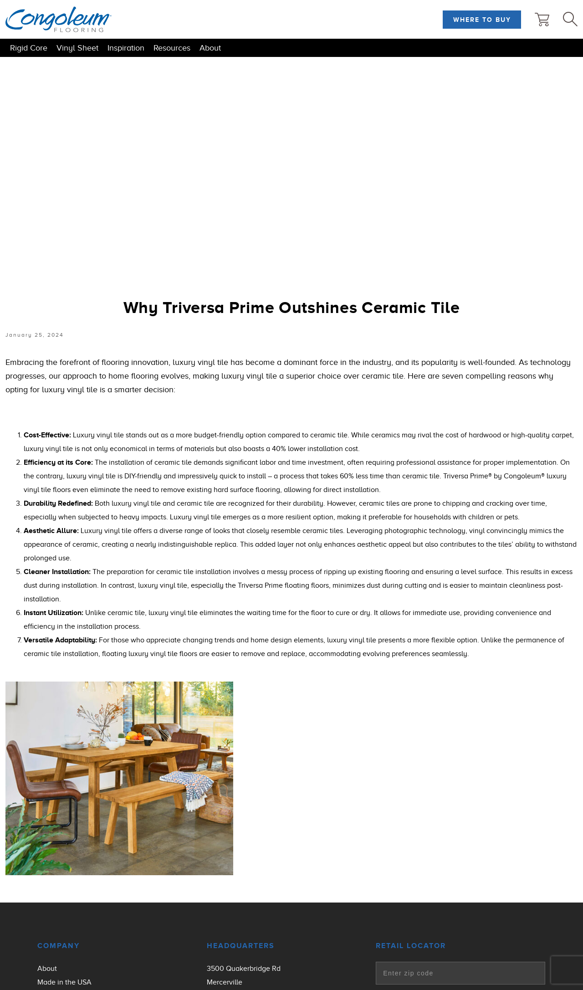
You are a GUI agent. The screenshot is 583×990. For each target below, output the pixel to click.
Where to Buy (482, 19)
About (210, 47)
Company (58, 946)
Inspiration (125, 47)
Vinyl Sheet (77, 47)
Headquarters (241, 946)
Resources (171, 47)
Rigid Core (28, 47)
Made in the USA (64, 982)
